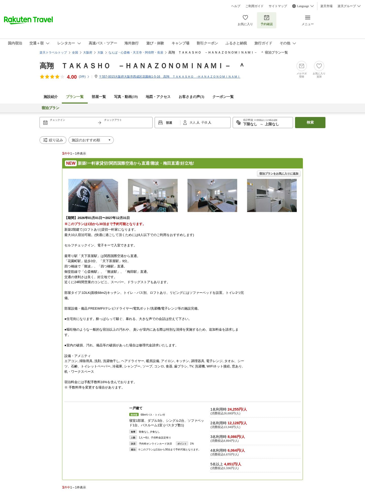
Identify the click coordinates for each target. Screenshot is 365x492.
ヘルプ (235, 6)
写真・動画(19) (126, 97)
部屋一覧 (99, 97)
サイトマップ (278, 6)
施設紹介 (51, 97)
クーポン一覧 (223, 97)
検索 (310, 122)
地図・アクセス (158, 97)
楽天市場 (326, 6)
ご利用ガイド (254, 6)
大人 (193, 122)
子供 (204, 122)
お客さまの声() (191, 97)
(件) (84, 76)
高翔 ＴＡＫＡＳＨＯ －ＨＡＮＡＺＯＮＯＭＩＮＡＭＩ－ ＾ (142, 66)
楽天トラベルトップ (53, 52)
